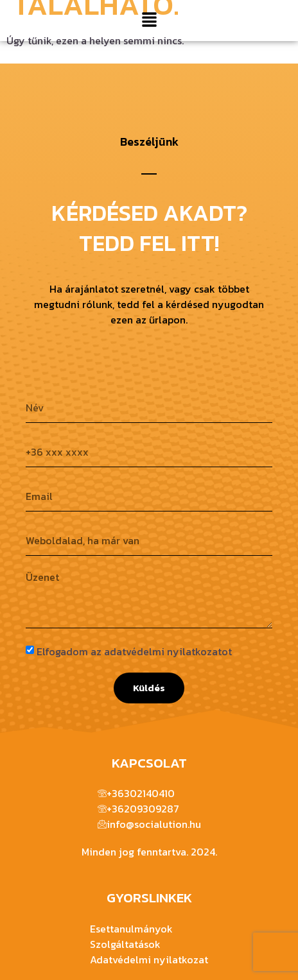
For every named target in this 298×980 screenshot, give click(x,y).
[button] (149, 20)
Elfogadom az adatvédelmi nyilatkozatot (134, 651)
